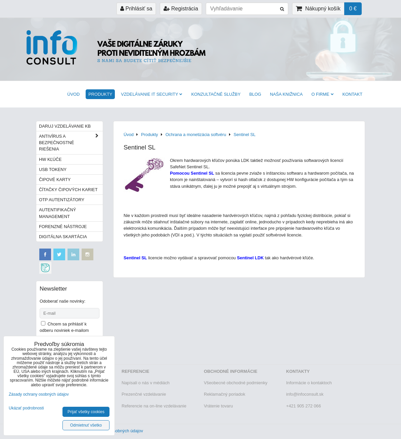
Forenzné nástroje (63, 226)
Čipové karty (55, 179)
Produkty (100, 94)
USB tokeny (52, 169)
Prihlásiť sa (136, 8)
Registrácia (181, 8)
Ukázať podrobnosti (26, 408)
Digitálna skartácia (63, 236)
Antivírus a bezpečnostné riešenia (71, 142)
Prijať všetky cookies (86, 411)
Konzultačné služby (215, 94)
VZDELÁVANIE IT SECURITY (151, 94)
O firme (322, 94)
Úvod (73, 94)
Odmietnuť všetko (86, 425)
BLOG (255, 94)
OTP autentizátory (61, 199)
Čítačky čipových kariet (68, 189)
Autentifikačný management (57, 213)
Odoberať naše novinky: (62, 301)
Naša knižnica (286, 94)
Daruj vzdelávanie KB (65, 126)
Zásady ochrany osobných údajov (39, 394)
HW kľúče (50, 159)
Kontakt (353, 94)
